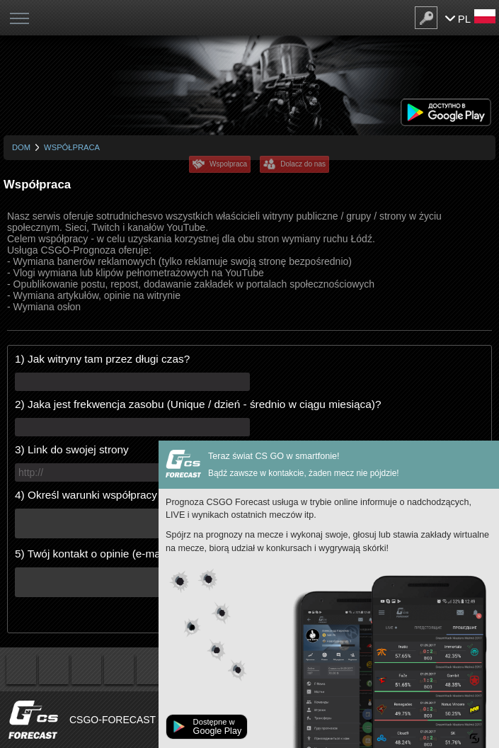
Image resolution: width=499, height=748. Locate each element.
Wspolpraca (228, 164)
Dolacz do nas (303, 164)
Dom (21, 147)
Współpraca (72, 147)
